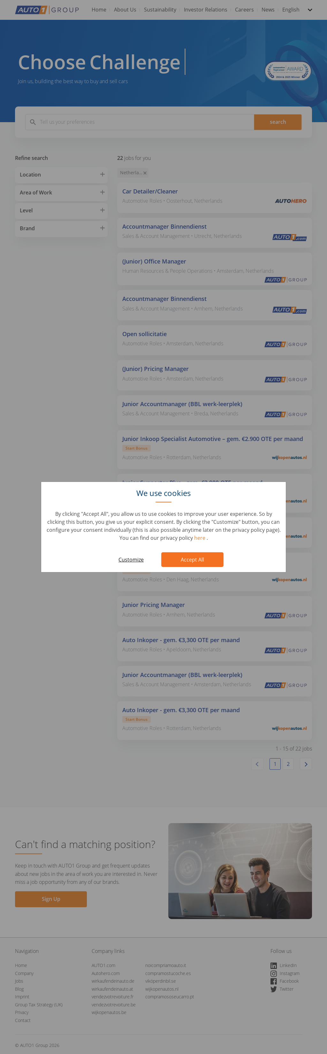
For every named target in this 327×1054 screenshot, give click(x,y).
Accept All (192, 559)
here (200, 537)
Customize (131, 559)
